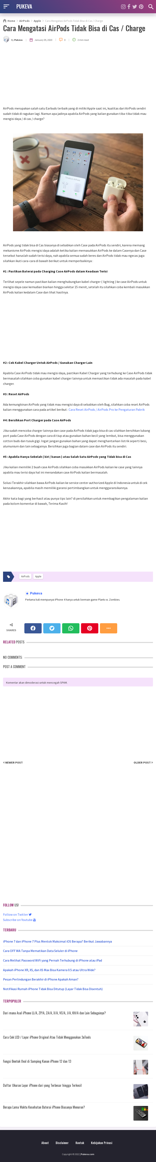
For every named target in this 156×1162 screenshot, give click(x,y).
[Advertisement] (78, 75)
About (45, 1143)
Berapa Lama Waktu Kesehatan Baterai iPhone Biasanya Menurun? (44, 1107)
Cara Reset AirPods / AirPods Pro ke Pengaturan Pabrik (107, 409)
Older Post (143, 762)
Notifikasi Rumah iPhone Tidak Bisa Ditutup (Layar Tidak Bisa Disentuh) (53, 989)
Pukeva (35, 593)
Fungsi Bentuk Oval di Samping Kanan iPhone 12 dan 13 (37, 1061)
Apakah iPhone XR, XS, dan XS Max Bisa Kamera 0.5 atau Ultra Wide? (49, 970)
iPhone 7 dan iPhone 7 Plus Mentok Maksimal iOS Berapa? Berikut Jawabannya (57, 941)
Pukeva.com (87, 1154)
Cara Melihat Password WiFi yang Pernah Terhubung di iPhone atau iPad (52, 960)
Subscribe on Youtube (19, 920)
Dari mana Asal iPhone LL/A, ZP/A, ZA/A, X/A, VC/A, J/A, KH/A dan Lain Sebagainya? (54, 1012)
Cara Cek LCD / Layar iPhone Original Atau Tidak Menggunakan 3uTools (47, 1037)
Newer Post (13, 762)
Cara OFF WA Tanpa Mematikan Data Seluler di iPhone (40, 951)
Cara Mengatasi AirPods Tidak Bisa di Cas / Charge (74, 27)
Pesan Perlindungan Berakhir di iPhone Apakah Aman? (40, 979)
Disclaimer (62, 1143)
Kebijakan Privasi (101, 1143)
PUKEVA (24, 6)
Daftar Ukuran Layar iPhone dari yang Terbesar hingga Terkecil (42, 1085)
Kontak (80, 1143)
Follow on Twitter (17, 914)
